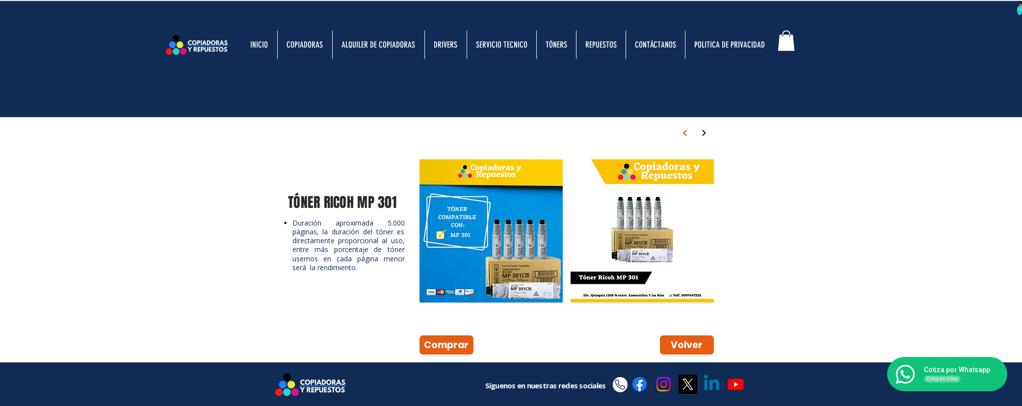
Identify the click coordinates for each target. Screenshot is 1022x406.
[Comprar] (446, 345)
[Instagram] (663, 384)
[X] (687, 384)
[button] (786, 40)
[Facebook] (639, 384)
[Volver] (687, 345)
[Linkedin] (711, 384)
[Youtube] (735, 384)
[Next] (685, 133)
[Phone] (620, 384)
